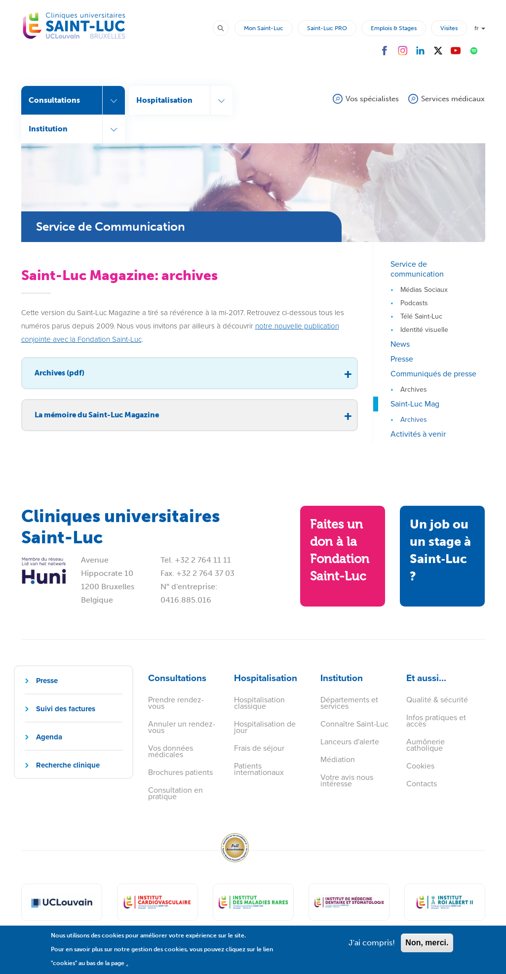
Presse (401, 359)
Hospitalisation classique (259, 703)
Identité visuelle (424, 330)
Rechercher (225, 27)
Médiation (337, 759)
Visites (449, 28)
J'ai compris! (372, 947)
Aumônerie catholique (425, 745)
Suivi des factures (65, 708)
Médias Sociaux (424, 289)
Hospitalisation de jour (265, 727)
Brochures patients (180, 772)
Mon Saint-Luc (263, 28)
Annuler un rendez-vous (181, 727)
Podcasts (414, 303)
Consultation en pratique (175, 793)
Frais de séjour (259, 748)
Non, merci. (426, 947)
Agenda (49, 736)
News (400, 344)
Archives (413, 389)
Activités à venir (418, 434)
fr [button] (479, 28)
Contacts (421, 783)
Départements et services (349, 703)
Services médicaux (453, 98)
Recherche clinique (68, 765)
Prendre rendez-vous (176, 703)
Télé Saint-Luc (421, 316)
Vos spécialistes (372, 98)
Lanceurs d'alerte (349, 741)
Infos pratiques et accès (436, 721)
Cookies (420, 765)
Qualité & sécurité (437, 699)
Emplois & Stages (394, 28)
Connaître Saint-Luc (354, 724)
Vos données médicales (170, 751)
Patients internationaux (259, 769)
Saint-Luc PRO (327, 28)
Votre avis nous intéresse (346, 780)
